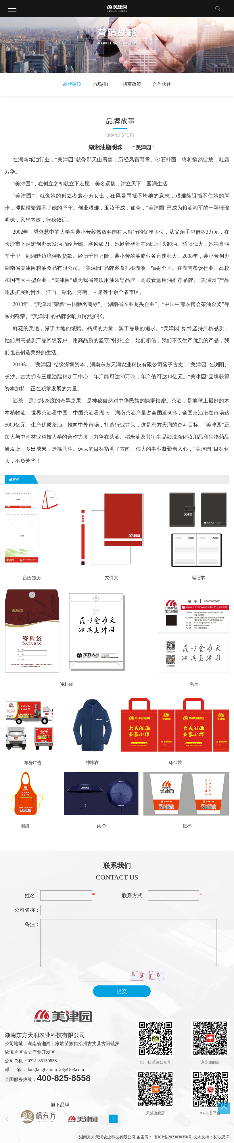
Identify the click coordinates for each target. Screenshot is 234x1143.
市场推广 (102, 84)
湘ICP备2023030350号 (173, 1137)
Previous (7, 1119)
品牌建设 (72, 84)
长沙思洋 (221, 1137)
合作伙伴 (162, 84)
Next (113, 1119)
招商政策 (132, 84)
